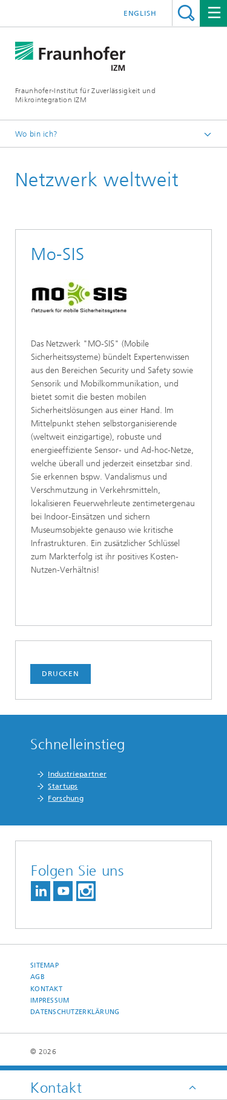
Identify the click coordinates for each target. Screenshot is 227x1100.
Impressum (49, 1000)
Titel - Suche (186, 13)
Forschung (66, 798)
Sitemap (44, 965)
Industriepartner (77, 774)
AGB (37, 977)
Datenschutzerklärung (75, 1012)
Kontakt (46, 989)
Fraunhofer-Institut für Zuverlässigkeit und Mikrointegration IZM (85, 95)
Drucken (60, 673)
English (140, 13)
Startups (62, 786)
